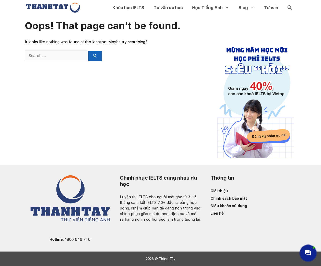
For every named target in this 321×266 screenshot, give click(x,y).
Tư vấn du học (168, 7)
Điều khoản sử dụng (228, 205)
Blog (249, 7)
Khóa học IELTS (128, 7)
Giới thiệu (219, 190)
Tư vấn (271, 7)
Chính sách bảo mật (228, 198)
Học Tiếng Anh (213, 7)
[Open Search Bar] (289, 7)
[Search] (95, 56)
